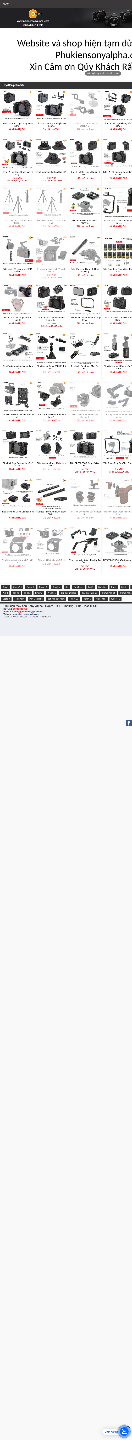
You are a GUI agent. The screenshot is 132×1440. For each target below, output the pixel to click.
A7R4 (5, 593)
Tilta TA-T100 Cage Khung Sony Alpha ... (18, 124)
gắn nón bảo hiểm (56, 599)
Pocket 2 (43, 587)
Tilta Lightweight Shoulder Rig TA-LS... (85, 561)
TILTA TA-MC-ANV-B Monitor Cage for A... (85, 318)
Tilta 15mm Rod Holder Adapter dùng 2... (51, 416)
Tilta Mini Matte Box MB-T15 (51, 560)
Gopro (5, 587)
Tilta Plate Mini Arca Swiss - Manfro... (85, 221)
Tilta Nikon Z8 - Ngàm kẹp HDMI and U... (17, 270)
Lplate (124, 587)
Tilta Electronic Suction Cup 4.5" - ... (51, 173)
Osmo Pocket (108, 593)
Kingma (38, 593)
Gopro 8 (6, 599)
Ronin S (87, 599)
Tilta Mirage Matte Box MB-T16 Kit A (18, 561)
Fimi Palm (78, 587)
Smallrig (56, 587)
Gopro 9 (30, 587)
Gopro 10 (17, 587)
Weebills (52, 593)
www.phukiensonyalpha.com (26, 614)
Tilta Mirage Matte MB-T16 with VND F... (51, 270)
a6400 (27, 593)
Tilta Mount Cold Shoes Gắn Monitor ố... (85, 416)
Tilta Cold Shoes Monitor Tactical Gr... (85, 513)
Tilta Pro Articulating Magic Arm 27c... (18, 367)
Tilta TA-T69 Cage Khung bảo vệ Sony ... (18, 173)
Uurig (113, 587)
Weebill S (115, 599)
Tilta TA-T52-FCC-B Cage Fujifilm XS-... (85, 464)
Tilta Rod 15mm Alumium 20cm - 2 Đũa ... (51, 513)
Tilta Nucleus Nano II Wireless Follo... (51, 464)
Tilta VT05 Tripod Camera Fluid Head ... (17, 221)
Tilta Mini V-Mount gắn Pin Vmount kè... (17, 416)
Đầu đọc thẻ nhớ (89, 593)
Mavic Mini (101, 599)
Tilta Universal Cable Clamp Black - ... (18, 513)
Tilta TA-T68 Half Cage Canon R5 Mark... (85, 173)
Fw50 (90, 587)
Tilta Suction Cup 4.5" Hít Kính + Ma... (51, 367)
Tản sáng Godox (68, 593)
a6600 (16, 593)
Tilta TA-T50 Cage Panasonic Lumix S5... (51, 318)
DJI (67, 587)
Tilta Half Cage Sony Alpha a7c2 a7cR (18, 464)
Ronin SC (74, 599)
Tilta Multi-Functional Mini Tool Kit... (85, 367)
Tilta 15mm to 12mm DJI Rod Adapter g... (85, 270)
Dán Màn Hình (36, 599)
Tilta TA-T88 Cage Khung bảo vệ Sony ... (51, 124)
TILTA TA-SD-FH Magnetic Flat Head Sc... (17, 318)
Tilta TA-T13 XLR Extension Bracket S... (85, 124)
